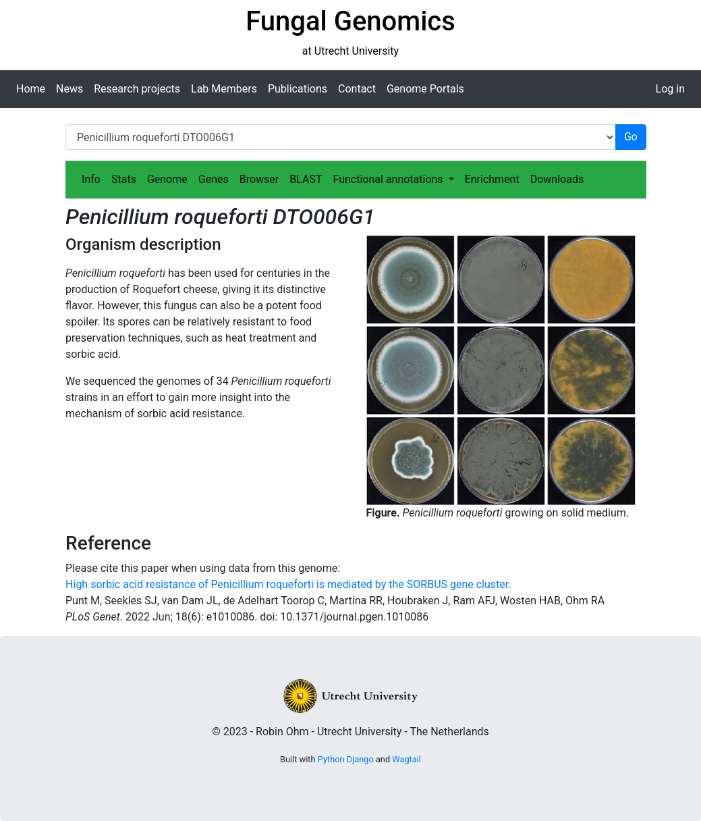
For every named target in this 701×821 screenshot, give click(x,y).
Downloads (557, 179)
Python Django (346, 759)
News (69, 88)
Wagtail (406, 759)
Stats (123, 179)
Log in (670, 88)
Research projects (137, 88)
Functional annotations (389, 179)
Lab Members (224, 88)
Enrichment (492, 179)
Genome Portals (425, 88)
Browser (259, 179)
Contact (357, 88)
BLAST (305, 179)
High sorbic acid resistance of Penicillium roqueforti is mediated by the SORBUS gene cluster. (288, 584)
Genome (167, 179)
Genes (213, 179)
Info (91, 179)
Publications (297, 88)
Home (30, 88)
